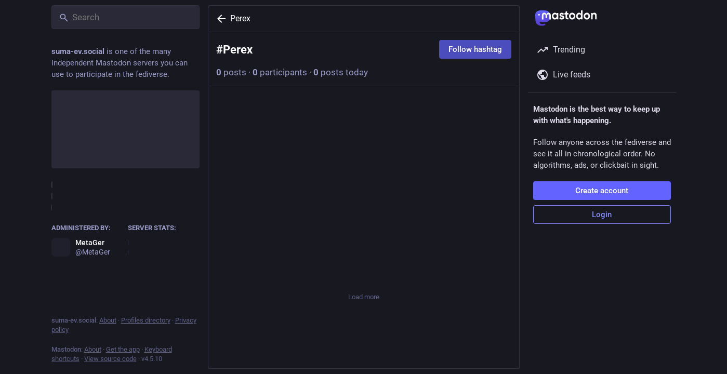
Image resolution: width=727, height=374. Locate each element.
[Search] (125, 17)
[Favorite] (364, 267)
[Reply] (227, 267)
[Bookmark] (434, 267)
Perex (240, 18)
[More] (504, 267)
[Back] (219, 19)
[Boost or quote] (293, 267)
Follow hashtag (475, 49)
